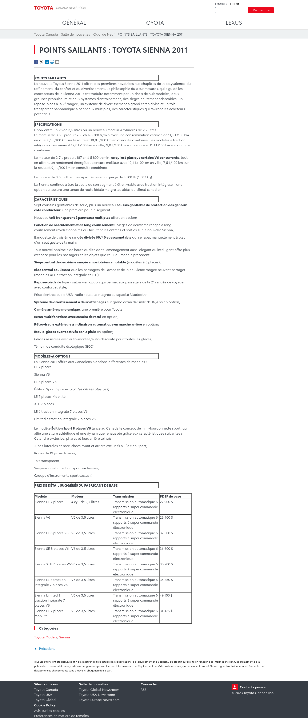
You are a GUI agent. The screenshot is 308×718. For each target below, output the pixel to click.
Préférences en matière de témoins (61, 715)
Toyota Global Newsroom (99, 689)
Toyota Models (45, 636)
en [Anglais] (231, 4)
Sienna (64, 636)
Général (74, 22)
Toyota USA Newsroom (97, 694)
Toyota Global (45, 699)
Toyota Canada (46, 689)
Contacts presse (252, 686)
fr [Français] (237, 4)
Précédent (47, 648)
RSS (144, 689)
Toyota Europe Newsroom (99, 699)
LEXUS (234, 22)
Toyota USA (43, 694)
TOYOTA (154, 22)
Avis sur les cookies (49, 710)
